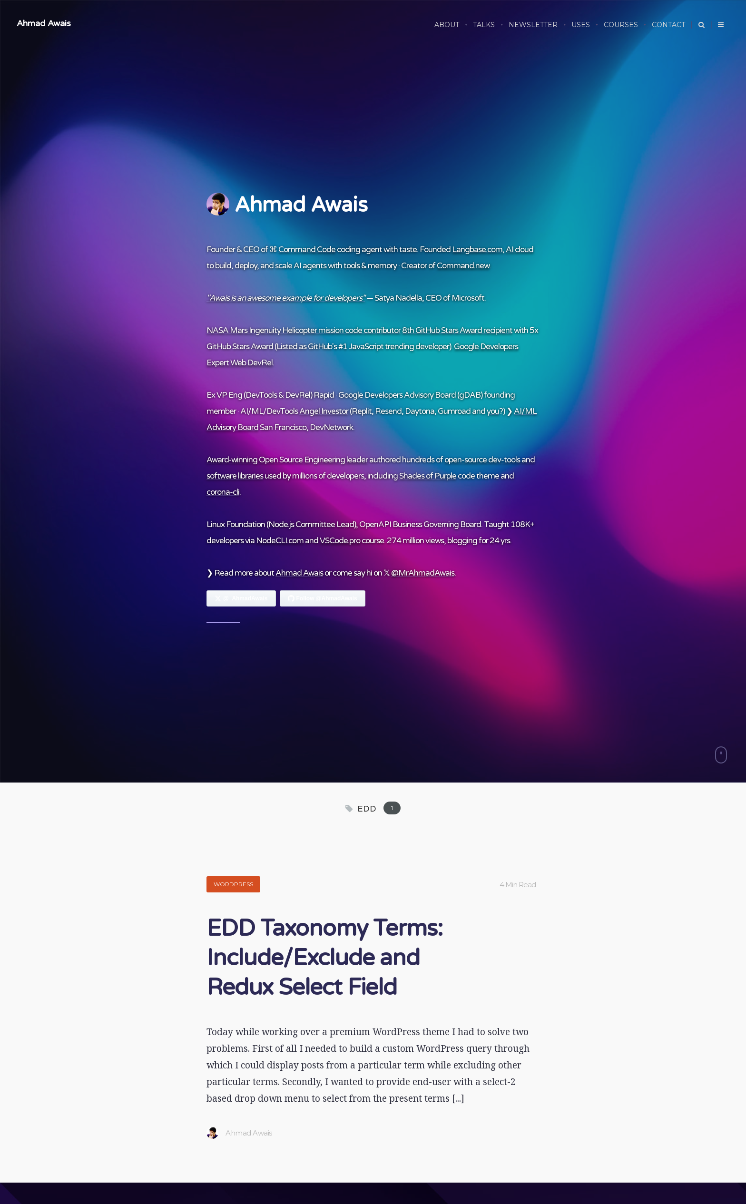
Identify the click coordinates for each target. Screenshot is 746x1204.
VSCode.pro (340, 541)
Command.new (463, 266)
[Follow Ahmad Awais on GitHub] (322, 598)
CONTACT (668, 24)
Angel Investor (323, 411)
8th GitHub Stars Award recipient (457, 330)
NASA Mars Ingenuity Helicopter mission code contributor (303, 330)
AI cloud (519, 250)
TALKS (484, 24)
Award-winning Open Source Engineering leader (287, 460)
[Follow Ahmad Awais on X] (241, 598)
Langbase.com (477, 250)
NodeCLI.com (280, 541)
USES (580, 24)
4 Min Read (518, 884)
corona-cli (222, 492)
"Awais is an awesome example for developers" (285, 298)
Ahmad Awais (44, 23)
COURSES (621, 24)
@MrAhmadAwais (422, 573)
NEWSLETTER (533, 24)
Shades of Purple (427, 476)
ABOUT (446, 24)
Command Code (306, 250)
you (493, 411)
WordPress (233, 884)
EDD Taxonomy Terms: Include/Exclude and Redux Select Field (324, 958)
